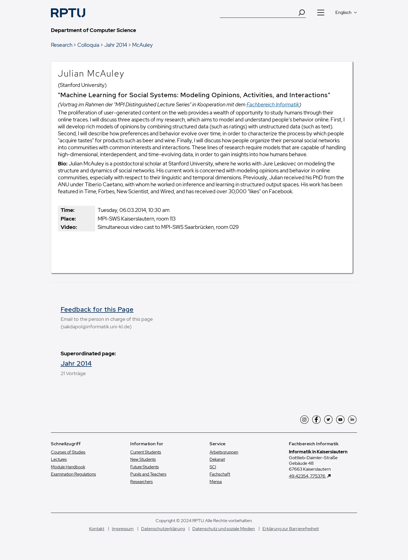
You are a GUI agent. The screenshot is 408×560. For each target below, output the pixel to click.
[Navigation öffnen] (320, 12)
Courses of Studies (68, 452)
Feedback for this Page (97, 309)
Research (61, 44)
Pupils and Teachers (148, 474)
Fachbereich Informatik (273, 104)
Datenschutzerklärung (163, 529)
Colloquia (88, 44)
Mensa (216, 482)
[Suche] (259, 13)
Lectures (59, 459)
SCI (213, 467)
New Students (143, 459)
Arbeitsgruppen (224, 452)
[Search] (302, 13)
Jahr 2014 (115, 44)
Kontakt (96, 529)
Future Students (144, 467)
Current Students (145, 452)
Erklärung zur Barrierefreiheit (290, 529)
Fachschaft (220, 474)
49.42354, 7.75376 (307, 476)
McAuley (142, 44)
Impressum (123, 529)
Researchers (141, 482)
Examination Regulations (73, 474)
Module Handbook (68, 467)
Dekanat (217, 459)
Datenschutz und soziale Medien (223, 529)
